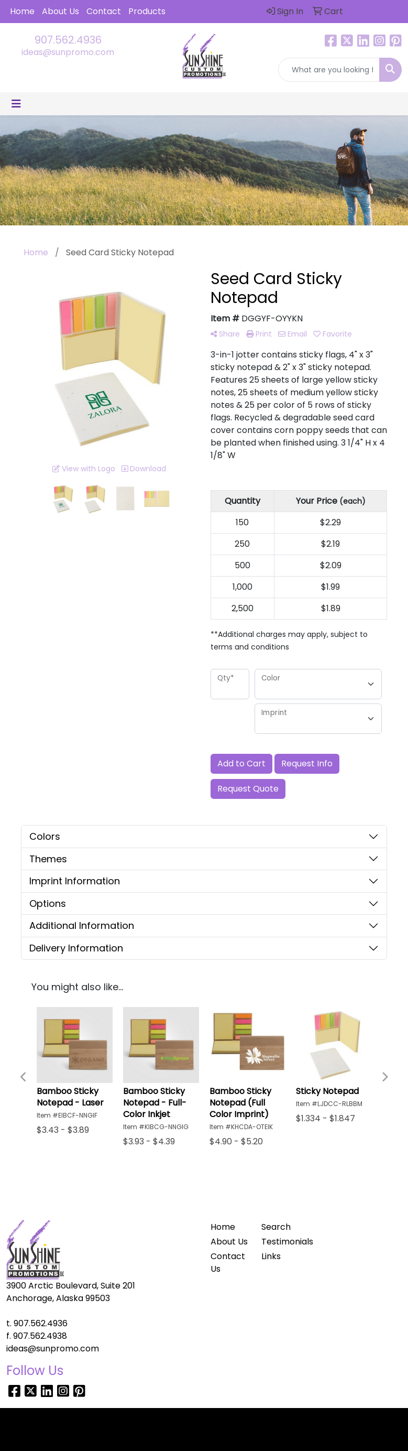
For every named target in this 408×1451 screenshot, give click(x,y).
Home (22, 11)
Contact (103, 11)
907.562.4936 (68, 40)
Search (276, 1227)
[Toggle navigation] (16, 103)
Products (147, 11)
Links (271, 1256)
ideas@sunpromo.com (67, 52)
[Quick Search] (329, 70)
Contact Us (228, 1262)
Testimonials (280, 1242)
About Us (60, 11)
